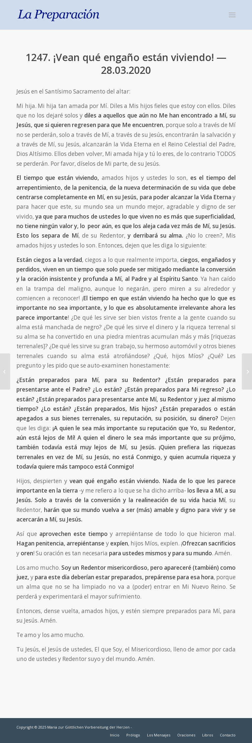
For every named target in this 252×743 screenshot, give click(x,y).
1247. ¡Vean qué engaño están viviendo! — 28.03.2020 (126, 64)
